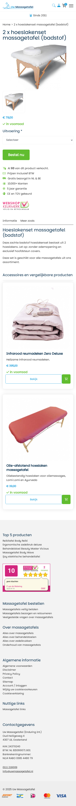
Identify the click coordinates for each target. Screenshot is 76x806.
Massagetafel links (14, 709)
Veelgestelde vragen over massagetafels (28, 617)
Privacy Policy (11, 674)
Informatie (10, 220)
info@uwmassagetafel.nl (18, 771)
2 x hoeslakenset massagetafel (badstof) (41, 24)
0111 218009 (10, 767)
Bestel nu (16, 154)
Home (6, 24)
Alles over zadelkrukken (17, 641)
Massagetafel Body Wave (18, 552)
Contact (8, 677)
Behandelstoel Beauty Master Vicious (26, 548)
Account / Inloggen (15, 685)
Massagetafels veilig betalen (20, 609)
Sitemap (8, 681)
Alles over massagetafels (18, 633)
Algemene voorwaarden (17, 666)
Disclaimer (9, 670)
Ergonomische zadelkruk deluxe (22, 544)
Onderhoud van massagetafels (22, 645)
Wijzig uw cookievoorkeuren (20, 689)
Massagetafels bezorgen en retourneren (27, 613)
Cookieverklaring (13, 693)
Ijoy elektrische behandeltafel (21, 556)
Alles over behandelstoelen (19, 637)
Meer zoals (27, 220)
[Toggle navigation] (71, 5)
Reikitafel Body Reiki (15, 540)
